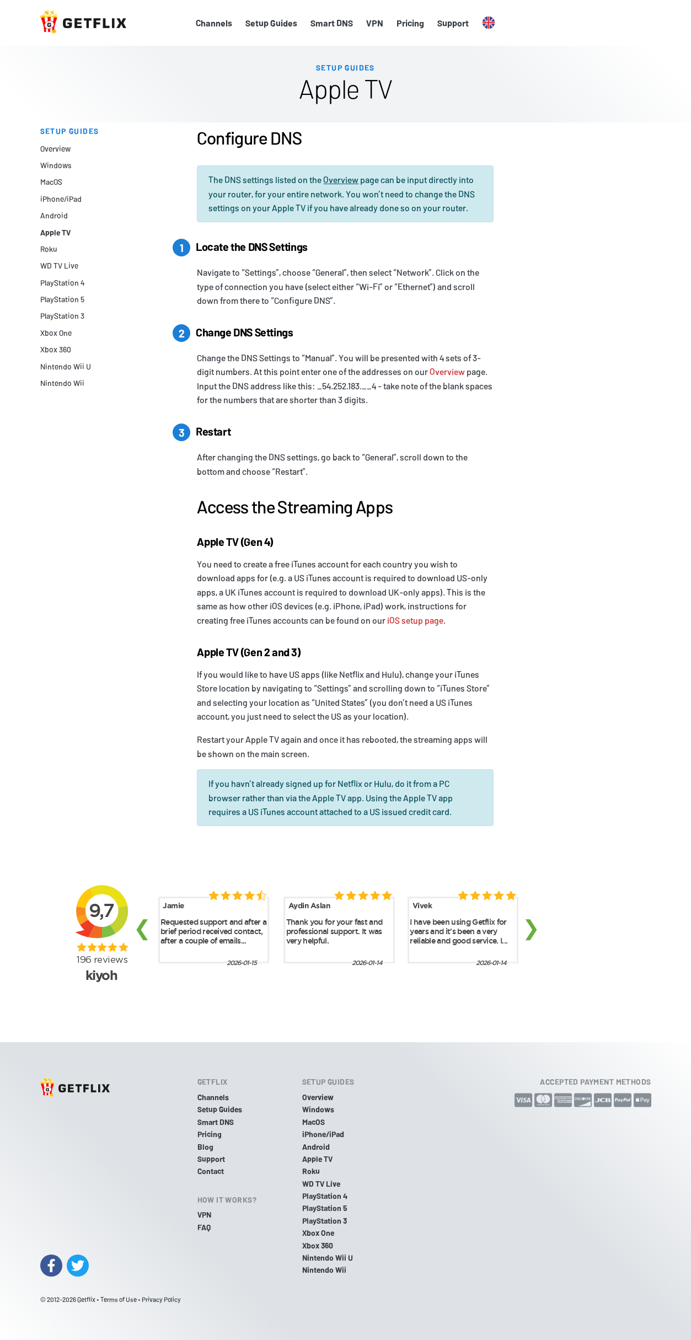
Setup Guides (271, 23)
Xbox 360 (55, 349)
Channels (214, 23)
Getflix (86, 1299)
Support (453, 23)
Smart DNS (331, 23)
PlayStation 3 (62, 315)
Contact (210, 1171)
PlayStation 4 (62, 282)
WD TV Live (59, 265)
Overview (55, 148)
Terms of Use (118, 1299)
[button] (488, 23)
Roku (48, 249)
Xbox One (56, 332)
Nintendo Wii (62, 383)
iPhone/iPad (61, 198)
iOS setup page (415, 620)
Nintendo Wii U (65, 366)
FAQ (204, 1227)
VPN (374, 23)
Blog (205, 1146)
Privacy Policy (161, 1299)
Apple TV (55, 232)
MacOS (51, 181)
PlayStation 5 (62, 299)
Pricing (410, 23)
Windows (56, 165)
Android (54, 215)
